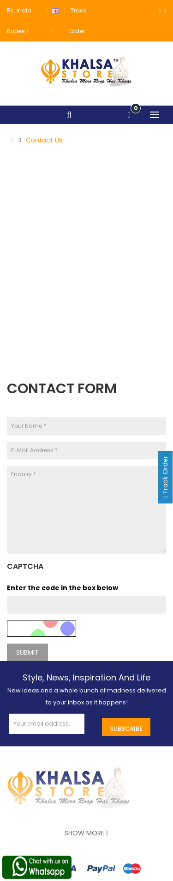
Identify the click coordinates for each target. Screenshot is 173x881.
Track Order (165, 477)
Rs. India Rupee (19, 20)
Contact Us (44, 140)
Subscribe (126, 728)
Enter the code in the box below (62, 587)
